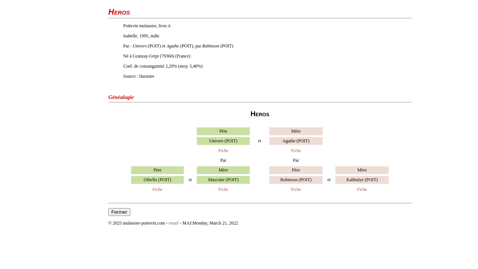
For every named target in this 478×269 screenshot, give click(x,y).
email (174, 223)
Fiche (223, 150)
